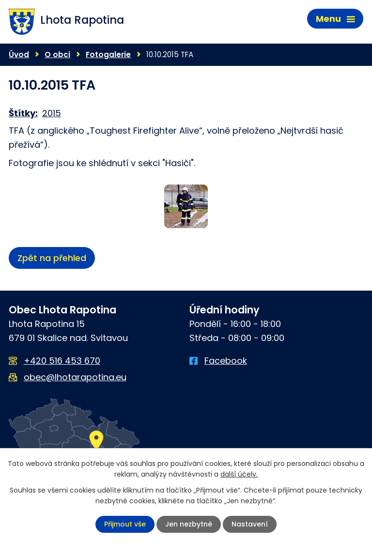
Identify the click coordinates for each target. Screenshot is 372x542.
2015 (51, 113)
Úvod (19, 54)
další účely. (239, 474)
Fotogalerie (108, 54)
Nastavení (250, 524)
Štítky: (23, 113)
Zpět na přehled (51, 258)
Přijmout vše (125, 524)
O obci (57, 54)
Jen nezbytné (188, 524)
